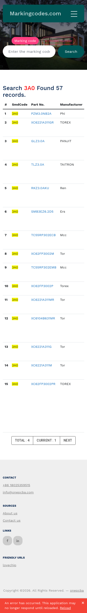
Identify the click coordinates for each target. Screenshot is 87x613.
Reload (65, 608)
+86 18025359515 (16, 485)
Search (71, 51)
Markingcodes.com (35, 13)
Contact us (11, 520)
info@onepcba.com (18, 492)
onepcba (77, 590)
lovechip (9, 565)
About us (10, 513)
